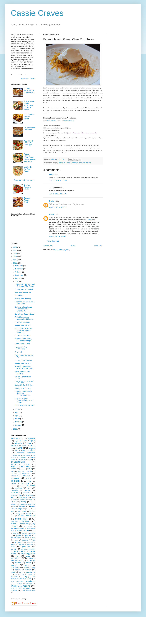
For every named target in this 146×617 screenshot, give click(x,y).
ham (14, 506)
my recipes (28, 526)
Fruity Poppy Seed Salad (24, 382)
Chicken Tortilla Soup (22, 322)
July (17, 281)
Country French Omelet (23, 360)
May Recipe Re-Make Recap (28, 169)
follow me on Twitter (28, 78)
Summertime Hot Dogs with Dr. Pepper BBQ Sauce (25, 285)
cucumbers (27, 490)
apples (32, 441)
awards (24, 445)
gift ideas (15, 499)
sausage (32, 561)
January (18, 425)
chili (30, 481)
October (18, 272)
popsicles (30, 544)
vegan (12, 581)
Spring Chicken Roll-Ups (24, 385)
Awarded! (18, 352)
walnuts (19, 583)
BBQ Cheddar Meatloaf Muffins (29, 117)
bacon (32, 445)
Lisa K (51, 174)
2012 (15, 254)
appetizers (31, 439)
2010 (15, 260)
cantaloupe (21, 471)
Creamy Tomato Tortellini (24, 289)
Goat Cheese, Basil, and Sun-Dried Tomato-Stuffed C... (23, 330)
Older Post (98, 246)
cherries (28, 478)
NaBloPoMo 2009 (17, 528)
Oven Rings (19, 296)
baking (19, 448)
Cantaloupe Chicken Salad (24, 314)
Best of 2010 (31, 453)
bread (30, 460)
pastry (18, 535)
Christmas (14, 486)
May (17, 412)
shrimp (28, 563)
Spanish (17, 570)
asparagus (14, 445)
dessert (26, 493)
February (18, 422)
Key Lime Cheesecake (23, 292)
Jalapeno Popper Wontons (27, 200)
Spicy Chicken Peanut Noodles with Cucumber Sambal (29, 105)
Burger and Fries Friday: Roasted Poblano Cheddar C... (23, 309)
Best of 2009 (20, 453)
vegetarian (30, 581)
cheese (26, 476)
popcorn (21, 544)
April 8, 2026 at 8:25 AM (57, 207)
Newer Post (48, 246)
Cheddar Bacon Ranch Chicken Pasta (29, 90)
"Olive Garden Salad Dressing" (22, 372)
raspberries (32, 549)
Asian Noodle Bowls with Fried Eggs (29, 143)
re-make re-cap (19, 551)
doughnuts (29, 495)
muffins (13, 524)
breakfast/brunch (18, 462)
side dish (15, 565)
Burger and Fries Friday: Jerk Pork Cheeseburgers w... (23, 393)
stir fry (21, 572)
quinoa (23, 549)
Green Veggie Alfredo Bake (24, 405)
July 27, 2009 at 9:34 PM (58, 194)
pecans (16, 540)
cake (30, 469)
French (33, 497)
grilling (23, 502)
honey (28, 509)
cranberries (14, 490)
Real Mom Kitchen (51, 120)
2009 (15, 263)
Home (73, 246)
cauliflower (14, 476)
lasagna (19, 514)
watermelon (29, 583)
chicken (15, 480)
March (17, 419)
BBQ (16, 450)
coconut (21, 486)
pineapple (75, 162)
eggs (12, 497)
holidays (22, 506)
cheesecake (15, 478)
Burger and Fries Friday (21, 467)
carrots (29, 471)
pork (80, 162)
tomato (30, 574)
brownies (27, 464)
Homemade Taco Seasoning (21, 348)
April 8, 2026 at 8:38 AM (57, 236)
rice (17, 556)
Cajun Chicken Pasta (22, 344)
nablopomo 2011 (23, 531)
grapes (31, 499)
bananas (32, 448)
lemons (28, 514)
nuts (34, 530)
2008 (15, 429)
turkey (25, 577)
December (19, 266)
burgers (13, 469)
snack (26, 567)
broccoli (13, 464)
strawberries (30, 572)
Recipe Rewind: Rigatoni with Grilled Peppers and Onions (29, 158)
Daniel (51, 201)
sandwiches (16, 558)
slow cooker (87, 162)
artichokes (18, 443)
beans (24, 450)
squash (13, 572)
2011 (15, 257)
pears (27, 537)
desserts (13, 495)
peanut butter (16, 538)
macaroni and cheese (26, 516)
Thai (22, 574)
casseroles (26, 473)
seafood (18, 563)
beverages (22, 457)
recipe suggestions (28, 554)
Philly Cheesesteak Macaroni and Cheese (24, 318)
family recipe (22, 497)
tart (16, 574)
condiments (31, 486)
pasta (32, 533)
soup (33, 568)
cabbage (23, 469)
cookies (18, 488)
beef (33, 450)
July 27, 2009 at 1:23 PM (58, 180)
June (17, 409)
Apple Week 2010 (21, 441)
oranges (24, 533)
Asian (29, 443)
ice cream (22, 511)
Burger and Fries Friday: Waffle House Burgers (24, 367)
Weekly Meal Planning (23, 299)
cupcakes (14, 493)
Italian (32, 511)
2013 (15, 250)
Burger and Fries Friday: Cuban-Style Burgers (23, 339)
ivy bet (89, 220)
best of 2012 (26, 455)
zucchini (14, 591)
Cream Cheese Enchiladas (29, 129)
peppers (25, 540)
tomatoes (14, 577)
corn (29, 488)
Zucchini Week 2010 (28, 590)
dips (20, 495)
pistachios (30, 542)
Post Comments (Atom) (61, 250)
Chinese (13, 483)
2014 (15, 247)
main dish (62, 162)
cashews (13, 473)
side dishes (28, 565)
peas (33, 537)
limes (12, 516)
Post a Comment (53, 241)
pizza (13, 544)
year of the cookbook (20, 588)
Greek (13, 502)
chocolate (25, 483)
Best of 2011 (17, 455)
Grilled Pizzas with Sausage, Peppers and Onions (24, 400)
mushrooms (24, 524)
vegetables (20, 581)
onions (15, 533)
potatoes (26, 547)
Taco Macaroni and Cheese (24, 180)
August (18, 278)
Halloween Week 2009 (27, 504)
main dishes (14, 521)
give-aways (23, 499)
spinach (28, 570)
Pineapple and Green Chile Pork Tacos (24, 303)
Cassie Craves (37, 13)
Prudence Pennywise (69, 120)
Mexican (68, 162)
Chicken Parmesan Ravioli (27, 187)
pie (34, 540)
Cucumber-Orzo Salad (23, 336)
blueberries (21, 460)
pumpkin (14, 549)
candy (13, 471)
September (19, 275)
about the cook (17, 439)
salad (28, 556)
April (17, 415)
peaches (28, 535)
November (19, 269)
